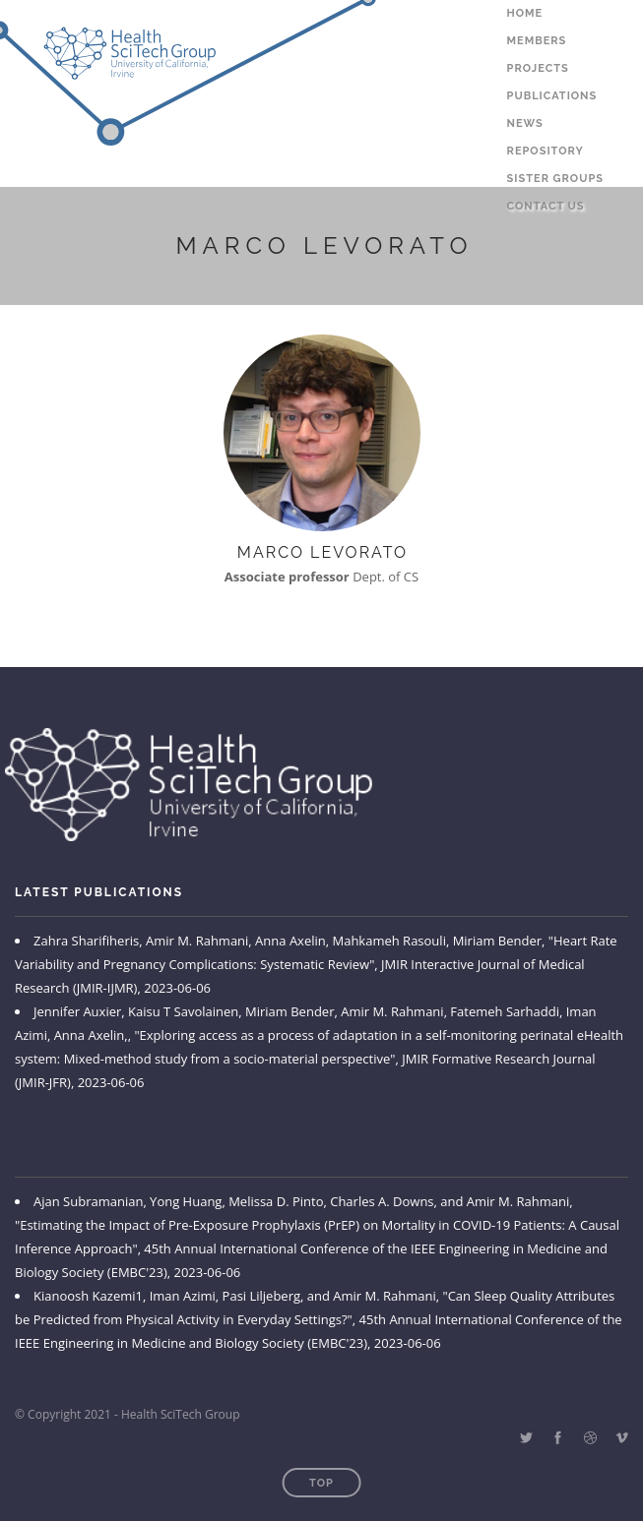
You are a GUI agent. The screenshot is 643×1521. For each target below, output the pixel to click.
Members (537, 40)
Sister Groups (555, 178)
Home (525, 13)
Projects (538, 68)
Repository (545, 151)
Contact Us (546, 206)
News (525, 123)
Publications (552, 96)
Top (321, 1483)
